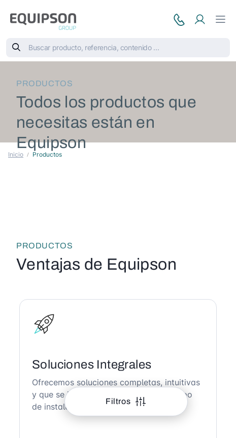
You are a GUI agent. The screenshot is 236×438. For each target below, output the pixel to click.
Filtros (119, 401)
